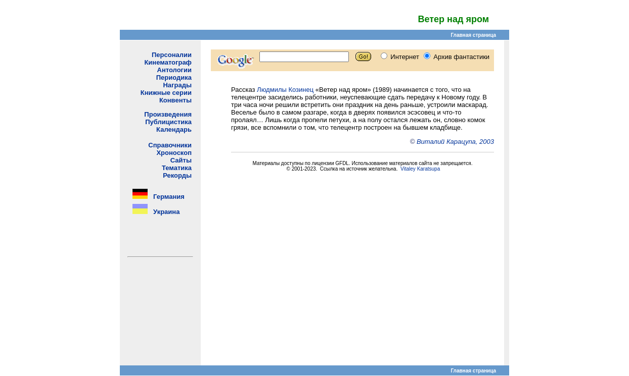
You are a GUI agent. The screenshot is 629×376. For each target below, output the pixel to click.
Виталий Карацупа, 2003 (455, 141)
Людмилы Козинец (285, 89)
